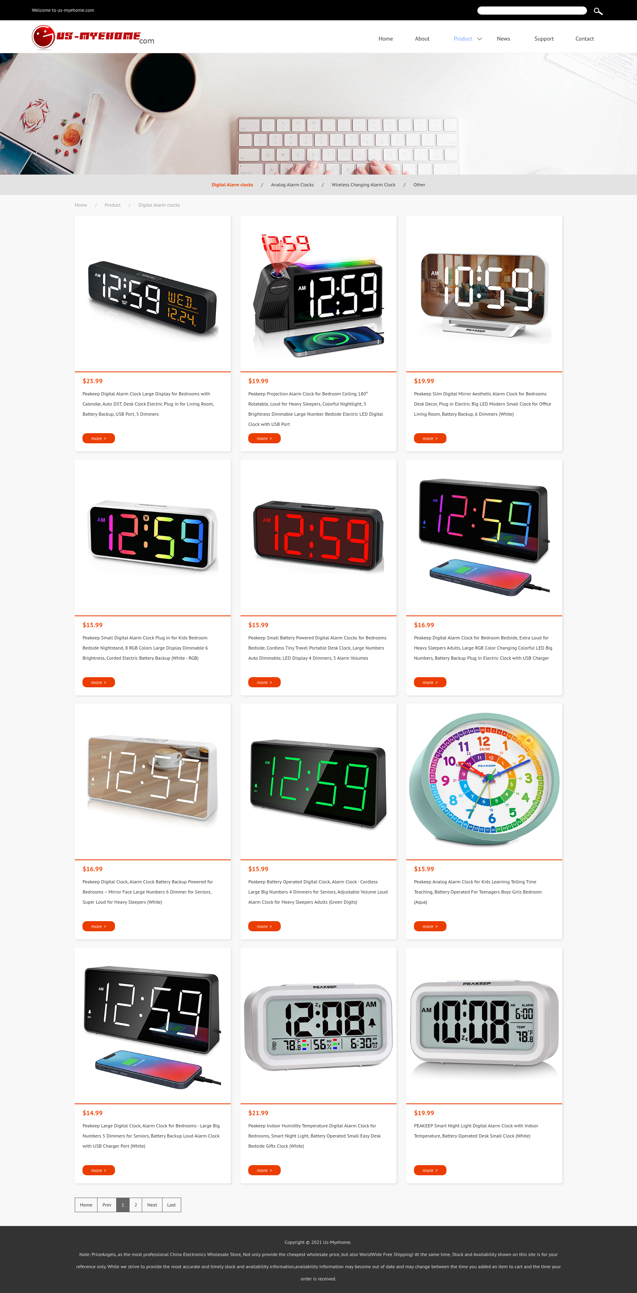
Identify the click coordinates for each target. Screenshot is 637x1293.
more (98, 438)
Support (544, 38)
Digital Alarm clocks (232, 184)
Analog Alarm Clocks (292, 184)
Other (419, 184)
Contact (585, 38)
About (422, 38)
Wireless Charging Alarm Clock (364, 184)
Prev (106, 1205)
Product (463, 38)
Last (171, 1205)
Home (386, 38)
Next (152, 1205)
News (503, 38)
